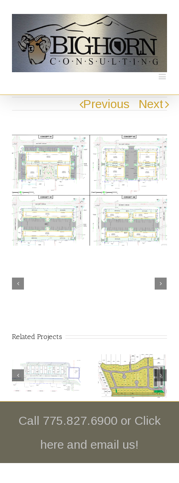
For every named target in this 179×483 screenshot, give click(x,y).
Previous (106, 103)
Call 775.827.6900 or (76, 420)
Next (151, 103)
